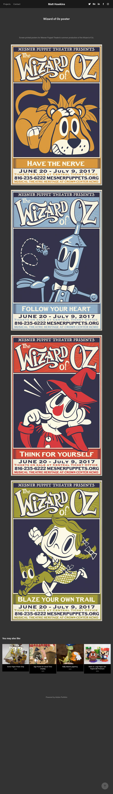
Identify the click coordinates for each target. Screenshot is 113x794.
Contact (16, 4)
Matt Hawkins (56, 4)
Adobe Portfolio (61, 697)
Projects (6, 4)
